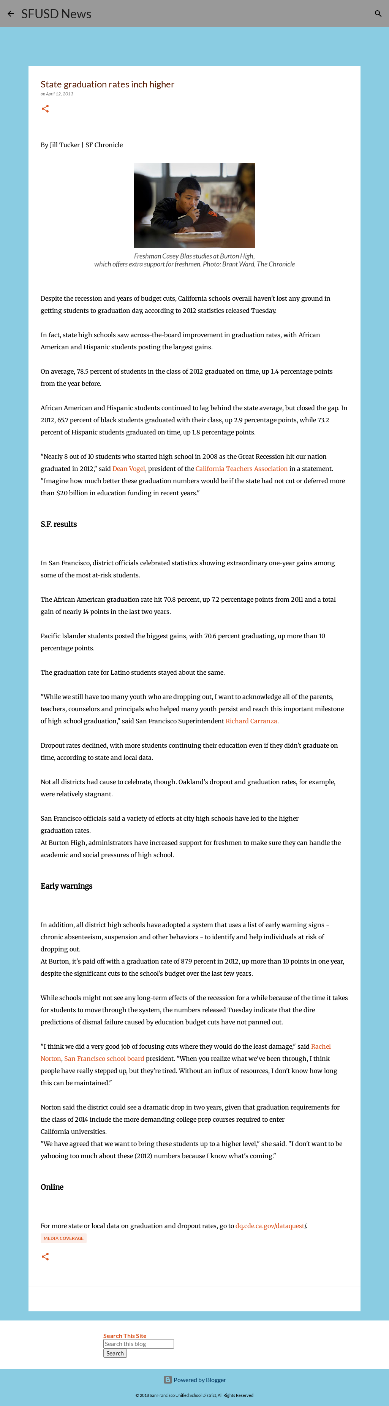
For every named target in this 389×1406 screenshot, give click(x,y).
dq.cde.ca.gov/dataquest (270, 1226)
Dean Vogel (128, 468)
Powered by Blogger (194, 1379)
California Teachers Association (242, 468)
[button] (45, 109)
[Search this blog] (138, 1343)
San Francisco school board (104, 1058)
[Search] (102, 14)
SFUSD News (56, 13)
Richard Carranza (251, 721)
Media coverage (64, 1238)
